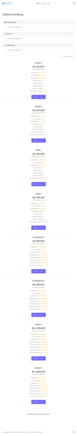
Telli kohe (38, 97)
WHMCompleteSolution (42, 414)
